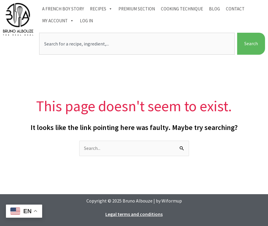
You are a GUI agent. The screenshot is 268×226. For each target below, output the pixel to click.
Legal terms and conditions (134, 214)
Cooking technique (182, 9)
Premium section (136, 9)
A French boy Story (63, 9)
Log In (86, 20)
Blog (214, 9)
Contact (235, 9)
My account (58, 21)
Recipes (101, 9)
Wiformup (171, 201)
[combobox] (137, 44)
